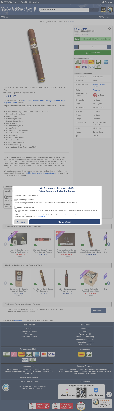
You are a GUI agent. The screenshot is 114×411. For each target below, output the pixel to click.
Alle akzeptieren (64, 222)
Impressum (41, 216)
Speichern (21, 222)
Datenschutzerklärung (71, 215)
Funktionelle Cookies (25, 207)
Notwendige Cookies (25, 200)
